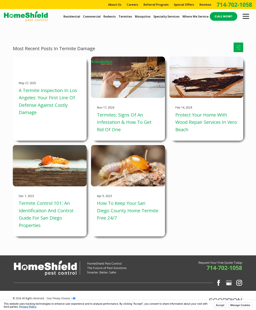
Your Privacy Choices (61, 298)
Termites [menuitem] (125, 16)
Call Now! (223, 16)
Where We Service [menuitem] (195, 16)
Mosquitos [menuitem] (143, 16)
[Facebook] (219, 283)
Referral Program (156, 4)
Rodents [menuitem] (109, 16)
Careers (132, 4)
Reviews (205, 4)
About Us (114, 4)
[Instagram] (239, 283)
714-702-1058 (234, 4)
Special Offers (184, 4)
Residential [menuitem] (71, 16)
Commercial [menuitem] (92, 16)
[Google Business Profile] (229, 283)
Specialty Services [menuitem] (166, 16)
